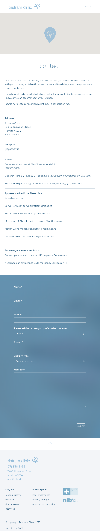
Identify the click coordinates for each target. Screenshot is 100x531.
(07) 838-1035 (12, 149)
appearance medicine (44, 504)
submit (81, 426)
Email (18, 300)
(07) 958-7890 (12, 168)
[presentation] (35, 416)
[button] (50, 35)
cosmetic (10, 509)
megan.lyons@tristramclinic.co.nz (38, 229)
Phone (18, 342)
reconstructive (13, 495)
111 (66, 263)
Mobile (18, 314)
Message (19, 369)
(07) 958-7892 (74, 183)
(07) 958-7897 (83, 176)
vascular (9, 499)
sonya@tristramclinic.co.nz (37, 206)
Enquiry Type (21, 356)
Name (18, 287)
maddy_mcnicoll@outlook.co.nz (45, 221)
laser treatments (41, 495)
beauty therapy (40, 499)
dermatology (12, 504)
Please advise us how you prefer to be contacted (41, 328)
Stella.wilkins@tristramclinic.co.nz (38, 213)
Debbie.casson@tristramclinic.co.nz (41, 236)
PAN (20, 528)
